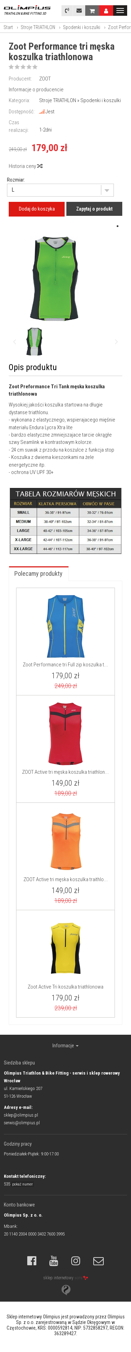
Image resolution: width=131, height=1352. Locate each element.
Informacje (65, 1045)
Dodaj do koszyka (37, 209)
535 (19, 1184)
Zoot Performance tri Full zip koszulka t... (65, 664)
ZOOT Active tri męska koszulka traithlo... (65, 879)
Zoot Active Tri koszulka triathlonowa (65, 987)
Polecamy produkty (38, 573)
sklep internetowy (65, 1277)
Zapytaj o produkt (94, 209)
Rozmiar (15, 180)
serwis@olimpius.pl (22, 1122)
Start (8, 27)
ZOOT (45, 79)
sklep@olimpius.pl (21, 1115)
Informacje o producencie (36, 89)
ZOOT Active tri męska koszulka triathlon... (65, 772)
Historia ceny (25, 166)
